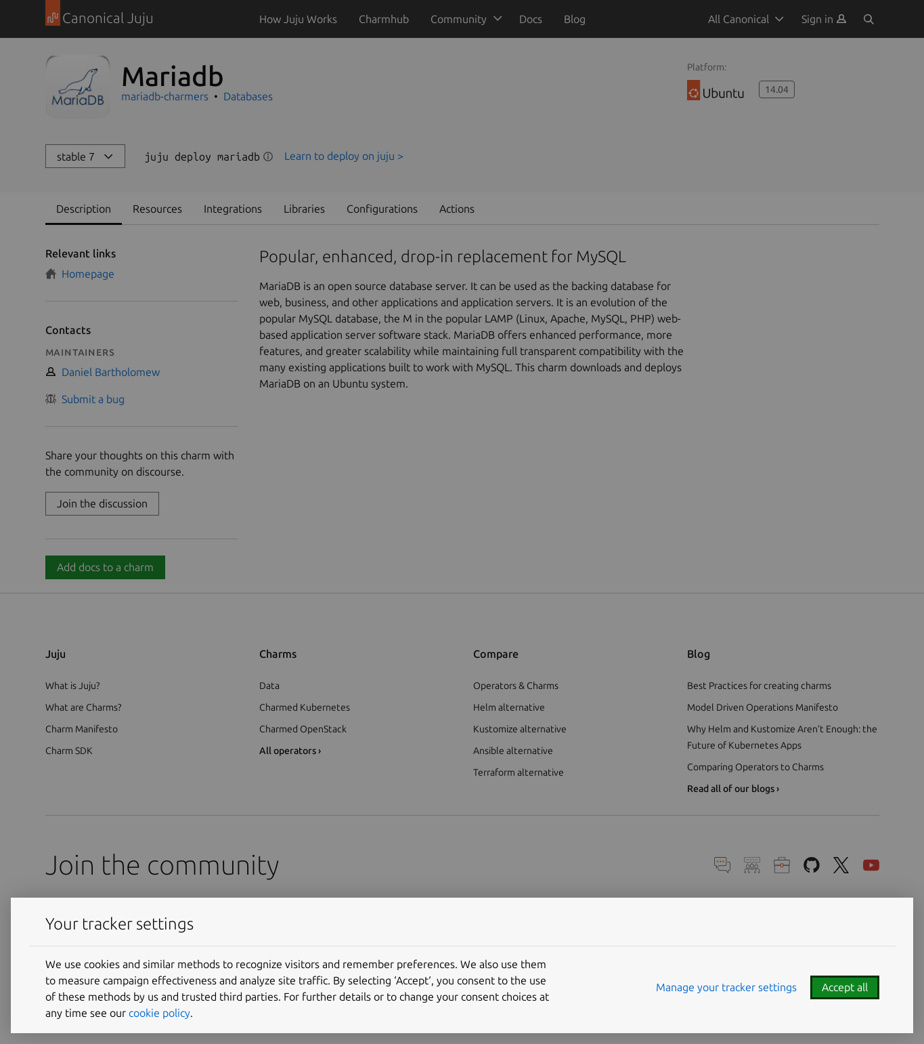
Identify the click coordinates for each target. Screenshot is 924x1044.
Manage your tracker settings (726, 987)
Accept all (845, 987)
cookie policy (159, 1013)
